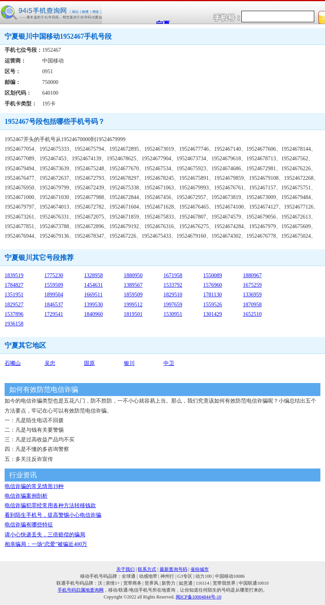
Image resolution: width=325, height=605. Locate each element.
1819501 (133, 314)
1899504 (54, 295)
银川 (129, 363)
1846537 (54, 304)
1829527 (14, 304)
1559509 (54, 285)
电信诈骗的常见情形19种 (34, 486)
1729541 (54, 314)
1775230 (54, 275)
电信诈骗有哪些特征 (29, 525)
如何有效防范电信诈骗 (43, 389)
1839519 (14, 275)
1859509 (133, 295)
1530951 (172, 314)
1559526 (212, 304)
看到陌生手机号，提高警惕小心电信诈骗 (53, 515)
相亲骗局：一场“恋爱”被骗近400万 (46, 544)
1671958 (172, 275)
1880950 (133, 275)
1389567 (133, 285)
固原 (89, 363)
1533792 (172, 285)
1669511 (93, 295)
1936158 (14, 324)
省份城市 (199, 569)
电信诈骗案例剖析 (26, 496)
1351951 (14, 295)
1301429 (212, 314)
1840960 (93, 314)
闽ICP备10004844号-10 (198, 597)
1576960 (212, 285)
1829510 (172, 295)
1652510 (252, 314)
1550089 (212, 275)
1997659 (172, 304)
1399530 (93, 304)
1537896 (14, 314)
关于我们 (125, 569)
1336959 (252, 295)
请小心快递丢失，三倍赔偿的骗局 (45, 535)
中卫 (168, 363)
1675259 (252, 285)
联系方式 (147, 569)
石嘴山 (13, 363)
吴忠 (50, 363)
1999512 (133, 304)
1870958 (252, 304)
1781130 (212, 295)
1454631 (93, 285)
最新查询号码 (173, 569)
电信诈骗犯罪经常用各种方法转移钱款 (50, 505)
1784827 (14, 285)
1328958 (93, 275)
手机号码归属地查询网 (81, 590)
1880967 (252, 275)
